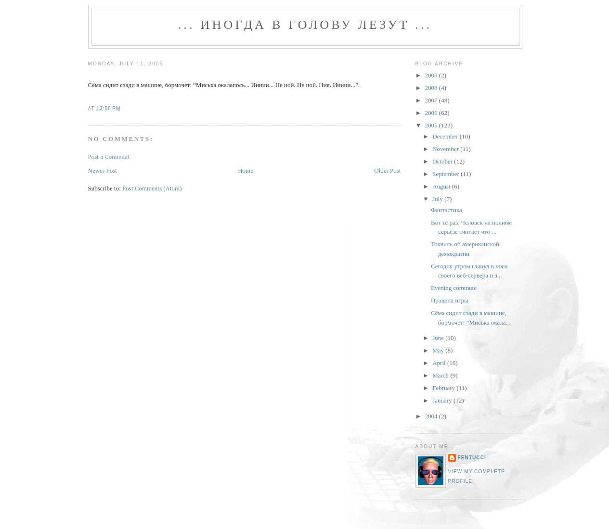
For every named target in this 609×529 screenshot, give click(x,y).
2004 (432, 416)
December (446, 136)
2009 (432, 75)
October (443, 161)
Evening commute (454, 287)
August (442, 186)
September (446, 173)
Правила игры (449, 300)
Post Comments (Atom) (152, 188)
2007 (432, 100)
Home (245, 170)
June (438, 337)
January (443, 400)
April (439, 362)
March (441, 375)
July (438, 198)
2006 (432, 112)
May (438, 350)
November (446, 148)
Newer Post (102, 170)
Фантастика (446, 210)
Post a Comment (109, 156)
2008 (432, 87)
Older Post (387, 170)
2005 (432, 125)
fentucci (472, 457)
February (444, 387)
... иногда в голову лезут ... (305, 25)
